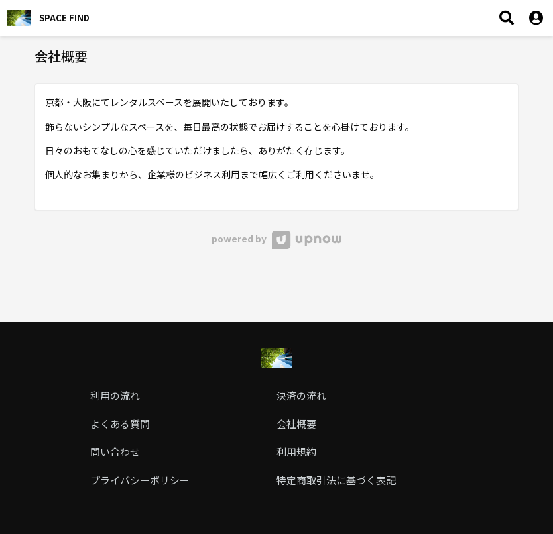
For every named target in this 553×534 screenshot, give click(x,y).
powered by (276, 238)
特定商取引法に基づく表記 (336, 480)
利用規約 (296, 451)
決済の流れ (301, 395)
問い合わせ (115, 451)
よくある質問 (120, 424)
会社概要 (296, 424)
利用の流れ (115, 395)
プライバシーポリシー (140, 480)
